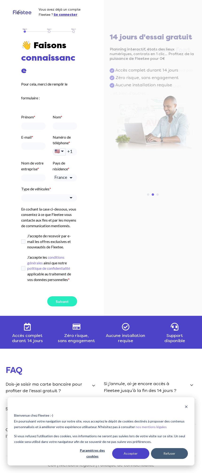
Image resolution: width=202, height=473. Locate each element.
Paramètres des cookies (92, 453)
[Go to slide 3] (157, 194)
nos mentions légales (151, 427)
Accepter (131, 453)
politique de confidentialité (48, 268)
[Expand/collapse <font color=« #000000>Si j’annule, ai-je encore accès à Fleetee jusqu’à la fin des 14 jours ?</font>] (191, 385)
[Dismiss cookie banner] (186, 407)
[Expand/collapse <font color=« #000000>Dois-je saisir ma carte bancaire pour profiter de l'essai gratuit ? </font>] (93, 385)
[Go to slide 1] (148, 194)
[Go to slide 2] (153, 194)
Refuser (169, 453)
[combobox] (49, 198)
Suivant (62, 301)
